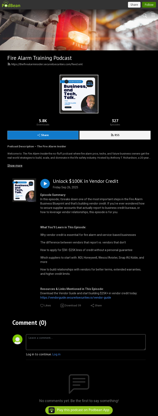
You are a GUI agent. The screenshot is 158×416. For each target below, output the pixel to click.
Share (43, 135)
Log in (56, 354)
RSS (115, 135)
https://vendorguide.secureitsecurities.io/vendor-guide (75, 297)
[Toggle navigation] (153, 15)
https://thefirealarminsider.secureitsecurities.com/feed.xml (45, 64)
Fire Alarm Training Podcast (39, 57)
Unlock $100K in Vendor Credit (85, 181)
